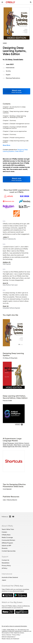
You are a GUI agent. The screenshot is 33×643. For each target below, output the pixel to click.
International (7, 574)
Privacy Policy (6, 565)
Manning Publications (13, 78)
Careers (4, 532)
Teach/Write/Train (8, 529)
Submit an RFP (6, 545)
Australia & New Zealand (10, 577)
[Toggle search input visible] (31, 2)
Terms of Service (6, 635)
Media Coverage (7, 537)
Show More (6, 145)
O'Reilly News (6, 535)
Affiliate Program (7, 543)
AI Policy (4, 568)
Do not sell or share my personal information (14, 626)
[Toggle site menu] (2, 2)
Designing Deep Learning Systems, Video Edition (15, 150)
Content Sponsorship (8, 551)
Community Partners (8, 540)
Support (5, 557)
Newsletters (5, 563)
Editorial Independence (8, 637)
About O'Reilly (7, 526)
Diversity (4, 548)
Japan (4, 580)
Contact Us (5, 560)
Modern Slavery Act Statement (10, 639)
